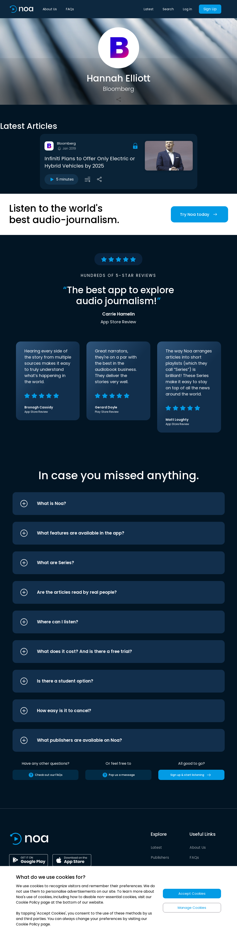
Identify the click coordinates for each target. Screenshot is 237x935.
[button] (110, 503)
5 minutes (61, 179)
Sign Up (210, 9)
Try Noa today (199, 214)
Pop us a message (118, 775)
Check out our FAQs (45, 775)
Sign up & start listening (191, 775)
